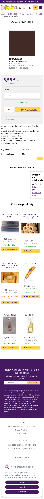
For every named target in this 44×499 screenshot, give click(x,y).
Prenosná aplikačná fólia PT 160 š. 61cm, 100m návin (10, 265)
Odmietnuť (22, 492)
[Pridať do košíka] (27, 109)
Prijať (22, 482)
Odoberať (33, 383)
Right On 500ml (10, 315)
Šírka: (6, 89)
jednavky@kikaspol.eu (26, 448)
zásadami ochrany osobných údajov (16, 395)
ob (15, 448)
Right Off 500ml (30, 315)
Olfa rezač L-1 (30, 263)
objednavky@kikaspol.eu (14, 2)
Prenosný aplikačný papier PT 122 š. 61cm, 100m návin (30, 216)
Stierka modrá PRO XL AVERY (9, 215)
